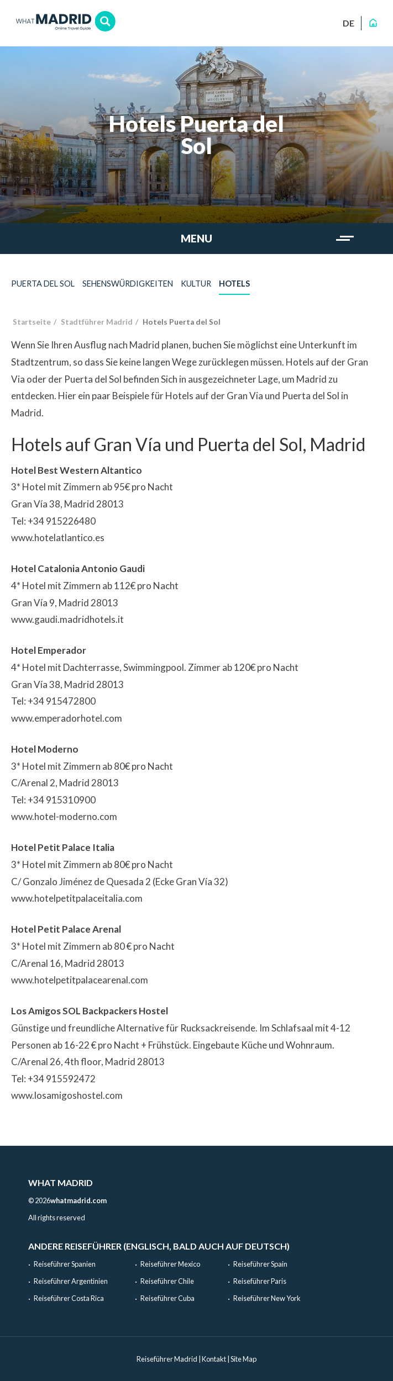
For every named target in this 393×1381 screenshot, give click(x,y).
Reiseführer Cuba (167, 1298)
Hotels (234, 283)
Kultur (196, 283)
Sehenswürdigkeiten (127, 283)
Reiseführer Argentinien (71, 1281)
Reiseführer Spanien (65, 1264)
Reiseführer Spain (260, 1264)
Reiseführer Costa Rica (69, 1298)
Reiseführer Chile (167, 1281)
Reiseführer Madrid (167, 1358)
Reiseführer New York (267, 1298)
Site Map (243, 1358)
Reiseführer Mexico (170, 1264)
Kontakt (214, 1358)
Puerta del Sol (43, 283)
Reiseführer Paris (259, 1281)
